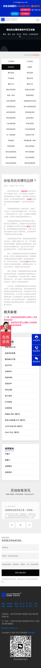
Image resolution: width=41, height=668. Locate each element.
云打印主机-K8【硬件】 (14, 426)
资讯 (29, 55)
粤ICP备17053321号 (9, 628)
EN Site (14, 14)
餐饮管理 (30, 78)
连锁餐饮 (8, 466)
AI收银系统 (11, 146)
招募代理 (25, 10)
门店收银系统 (11, 123)
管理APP (8, 384)
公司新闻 (11, 61)
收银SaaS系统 (30, 89)
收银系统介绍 (10, 347)
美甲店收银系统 (11, 157)
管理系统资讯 (11, 106)
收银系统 (36, 55)
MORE (20, 525)
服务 (28, 226)
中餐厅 (7, 454)
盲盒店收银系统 (11, 163)
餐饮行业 (30, 84)
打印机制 (8, 402)
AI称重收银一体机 (30, 140)
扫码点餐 (8, 390)
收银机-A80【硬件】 (13, 414)
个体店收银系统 (29, 129)
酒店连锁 (30, 73)
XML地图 (31, 633)
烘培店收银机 (29, 146)
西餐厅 (7, 460)
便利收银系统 (29, 112)
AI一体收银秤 (11, 135)
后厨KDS (8, 371)
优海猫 (29, 199)
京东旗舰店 (25, 14)
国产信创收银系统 (30, 106)
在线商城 (8, 408)
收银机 (30, 67)
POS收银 (11, 78)
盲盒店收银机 (29, 157)
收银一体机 (11, 95)
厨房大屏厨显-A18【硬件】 (15, 420)
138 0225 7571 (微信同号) (28, 6)
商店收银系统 (11, 118)
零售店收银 (30, 123)
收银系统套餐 (10, 353)
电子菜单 (8, 396)
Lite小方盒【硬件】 (12, 432)
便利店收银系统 (29, 163)
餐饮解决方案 (10, 359)
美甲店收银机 (29, 152)
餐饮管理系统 (11, 89)
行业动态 (30, 61)
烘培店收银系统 (11, 152)
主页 (25, 55)
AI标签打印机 (29, 135)
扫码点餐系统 (11, 101)
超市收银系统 (11, 112)
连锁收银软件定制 (30, 101)
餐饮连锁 (11, 73)
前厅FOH (8, 365)
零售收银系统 (11, 129)
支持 (26, 261)
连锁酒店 (8, 472)
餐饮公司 (11, 84)
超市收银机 (30, 118)
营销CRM (8, 377)
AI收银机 (11, 140)
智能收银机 (30, 95)
